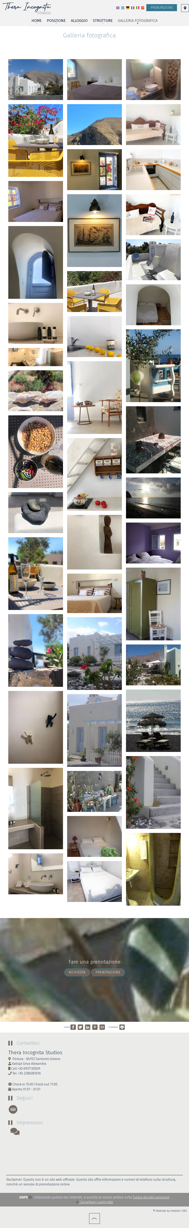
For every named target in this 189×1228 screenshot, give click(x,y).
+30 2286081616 (29, 1073)
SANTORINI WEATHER (94, 1155)
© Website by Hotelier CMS (170, 1211)
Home (37, 20)
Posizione (56, 20)
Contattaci (28, 1043)
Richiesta (77, 972)
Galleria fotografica (138, 20)
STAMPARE (117, 1027)
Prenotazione (161, 8)
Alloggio (79, 20)
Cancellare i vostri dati (94, 1202)
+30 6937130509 (29, 1069)
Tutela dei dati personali (151, 1197)
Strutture (103, 20)
